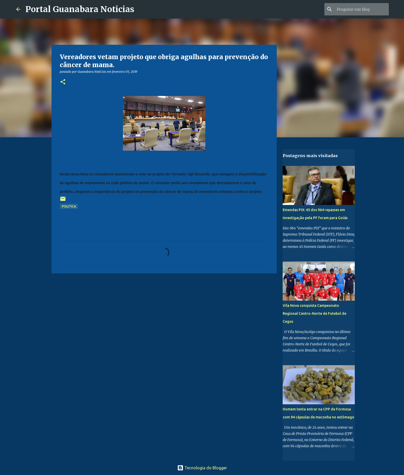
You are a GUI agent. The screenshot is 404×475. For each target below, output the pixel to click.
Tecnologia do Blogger (202, 467)
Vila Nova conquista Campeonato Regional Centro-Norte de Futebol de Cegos (314, 313)
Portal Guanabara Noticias (80, 9)
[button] (63, 82)
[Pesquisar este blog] (362, 9)
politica (69, 206)
